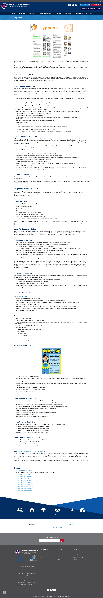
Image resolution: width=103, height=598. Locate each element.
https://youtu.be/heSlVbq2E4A (24, 476)
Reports (88, 13)
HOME (13, 13)
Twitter (58, 559)
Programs (31, 13)
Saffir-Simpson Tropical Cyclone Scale (32, 451)
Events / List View (44, 555)
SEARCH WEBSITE (96, 4)
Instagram (59, 557)
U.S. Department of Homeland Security (26, 581)
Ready (26, 575)
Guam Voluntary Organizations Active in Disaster (26, 579)
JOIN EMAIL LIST (85, 4)
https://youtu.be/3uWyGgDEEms (25, 483)
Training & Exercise (44, 13)
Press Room (68, 13)
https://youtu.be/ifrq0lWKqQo (24, 481)
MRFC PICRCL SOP (27, 570)
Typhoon (75, 555)
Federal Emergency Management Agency (26, 572)
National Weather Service (26, 584)
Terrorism (75, 559)
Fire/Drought (75, 553)
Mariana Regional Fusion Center (26, 568)
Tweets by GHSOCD (57, 526)
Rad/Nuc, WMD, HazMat (78, 557)
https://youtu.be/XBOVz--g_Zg (24, 479)
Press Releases (44, 557)
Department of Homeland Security (26, 566)
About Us (21, 13)
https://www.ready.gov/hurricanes (24, 469)
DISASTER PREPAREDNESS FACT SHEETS (91, 8)
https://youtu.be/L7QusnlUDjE (24, 489)
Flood (74, 551)
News (42, 551)
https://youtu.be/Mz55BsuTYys (24, 478)
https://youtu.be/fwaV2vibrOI (24, 474)
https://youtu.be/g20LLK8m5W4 (25, 485)
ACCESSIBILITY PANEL (95, 1)
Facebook (59, 555)
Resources (78, 13)
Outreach (57, 13)
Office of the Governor (26, 577)
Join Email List (60, 551)
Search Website (60, 553)
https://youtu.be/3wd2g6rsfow (24, 487)
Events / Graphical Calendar (47, 553)
